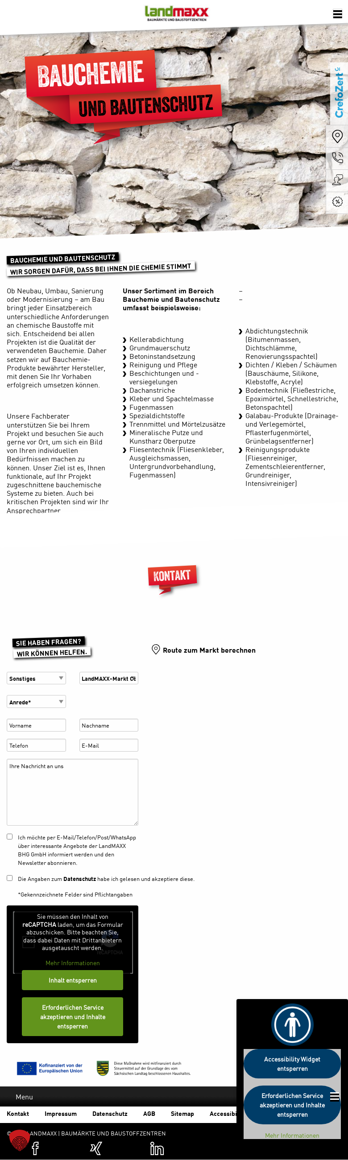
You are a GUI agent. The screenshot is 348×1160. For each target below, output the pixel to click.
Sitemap (182, 1113)
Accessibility (228, 1113)
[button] (19, 1140)
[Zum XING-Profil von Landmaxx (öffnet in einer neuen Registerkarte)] (96, 1148)
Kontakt (18, 1113)
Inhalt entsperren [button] (73, 979)
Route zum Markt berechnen (209, 649)
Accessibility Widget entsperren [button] (292, 1063)
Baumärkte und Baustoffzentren (176, 15)
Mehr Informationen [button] (73, 963)
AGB (149, 1113)
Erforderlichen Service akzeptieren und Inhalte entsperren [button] (72, 1016)
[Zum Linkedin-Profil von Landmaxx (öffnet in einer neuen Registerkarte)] (157, 1148)
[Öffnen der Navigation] (337, 13)
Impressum (61, 1113)
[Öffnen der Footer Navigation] (334, 1097)
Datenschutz (79, 878)
